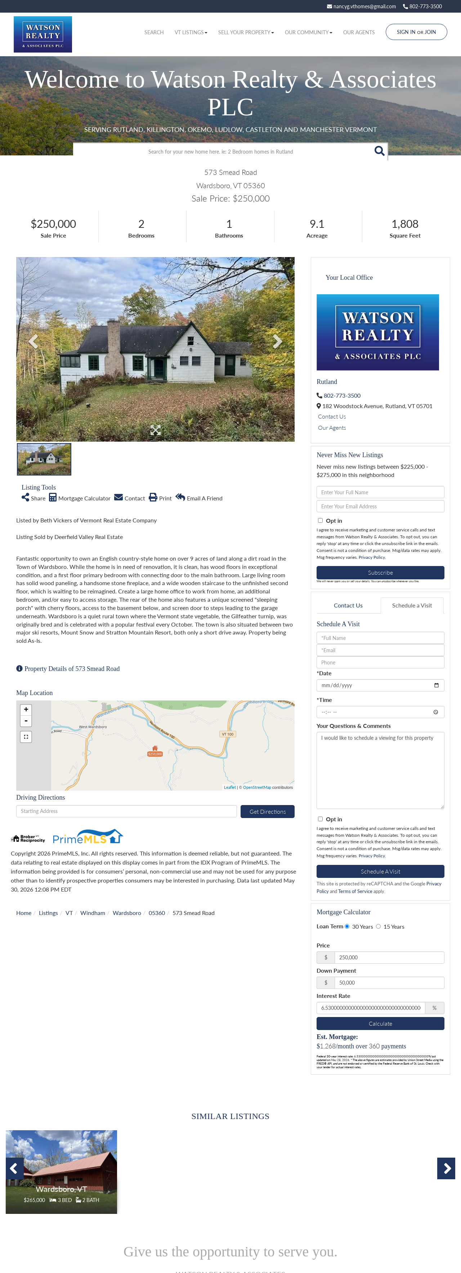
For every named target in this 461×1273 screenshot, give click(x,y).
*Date (324, 672)
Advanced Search (228, 166)
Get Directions (268, 811)
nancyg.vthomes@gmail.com (361, 6)
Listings (48, 912)
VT (69, 912)
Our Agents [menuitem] (359, 32)
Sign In (406, 32)
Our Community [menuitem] (308, 32)
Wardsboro (127, 912)
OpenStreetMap (257, 787)
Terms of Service (355, 891)
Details (61, 1182)
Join (430, 32)
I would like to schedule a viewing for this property (380, 770)
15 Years (390, 926)
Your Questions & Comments (354, 725)
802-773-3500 (422, 6)
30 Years (359, 926)
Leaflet (230, 787)
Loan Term (330, 926)
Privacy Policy (372, 557)
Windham (92, 912)
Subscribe (380, 572)
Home (23, 912)
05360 (157, 912)
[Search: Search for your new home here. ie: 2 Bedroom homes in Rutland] (221, 151)
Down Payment (336, 970)
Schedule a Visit (412, 605)
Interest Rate (333, 995)
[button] (379, 151)
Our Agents (332, 427)
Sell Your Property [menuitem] (246, 32)
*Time (324, 699)
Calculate (380, 1023)
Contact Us (332, 416)
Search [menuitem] (154, 32)
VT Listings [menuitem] (191, 32)
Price (323, 945)
